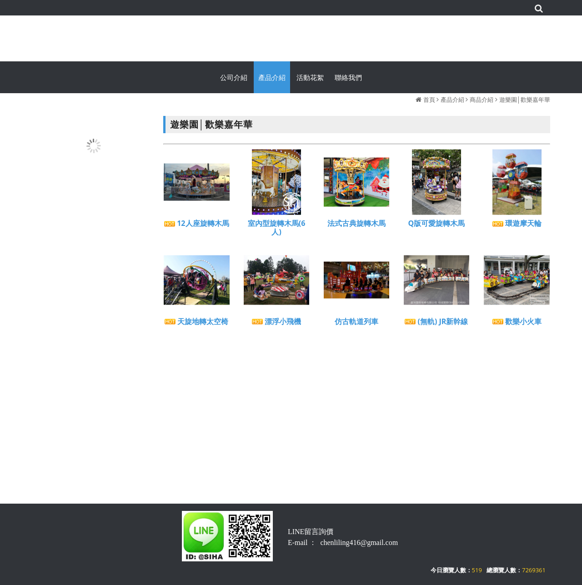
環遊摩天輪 (517, 226)
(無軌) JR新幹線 (436, 324)
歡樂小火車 (517, 324)
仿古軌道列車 (356, 324)
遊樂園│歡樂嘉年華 (524, 99)
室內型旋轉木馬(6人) (277, 230)
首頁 (429, 99)
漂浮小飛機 (276, 324)
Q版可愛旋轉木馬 (436, 226)
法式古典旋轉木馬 (356, 226)
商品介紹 (481, 99)
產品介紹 (452, 99)
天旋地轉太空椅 (196, 324)
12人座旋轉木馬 (196, 226)
